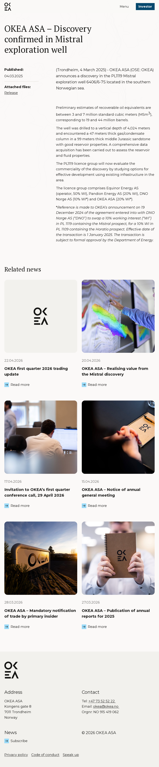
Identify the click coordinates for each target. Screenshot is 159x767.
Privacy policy (16, 755)
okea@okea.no (106, 706)
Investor (145, 6)
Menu (124, 6)
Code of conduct (45, 755)
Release (11, 93)
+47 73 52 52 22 (102, 701)
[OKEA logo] (7, 7)
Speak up (71, 755)
